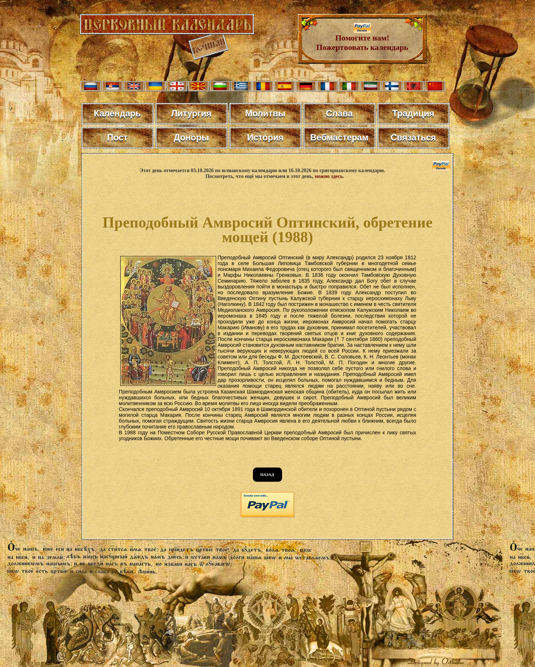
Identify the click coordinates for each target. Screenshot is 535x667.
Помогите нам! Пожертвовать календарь (362, 39)
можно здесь (329, 176)
